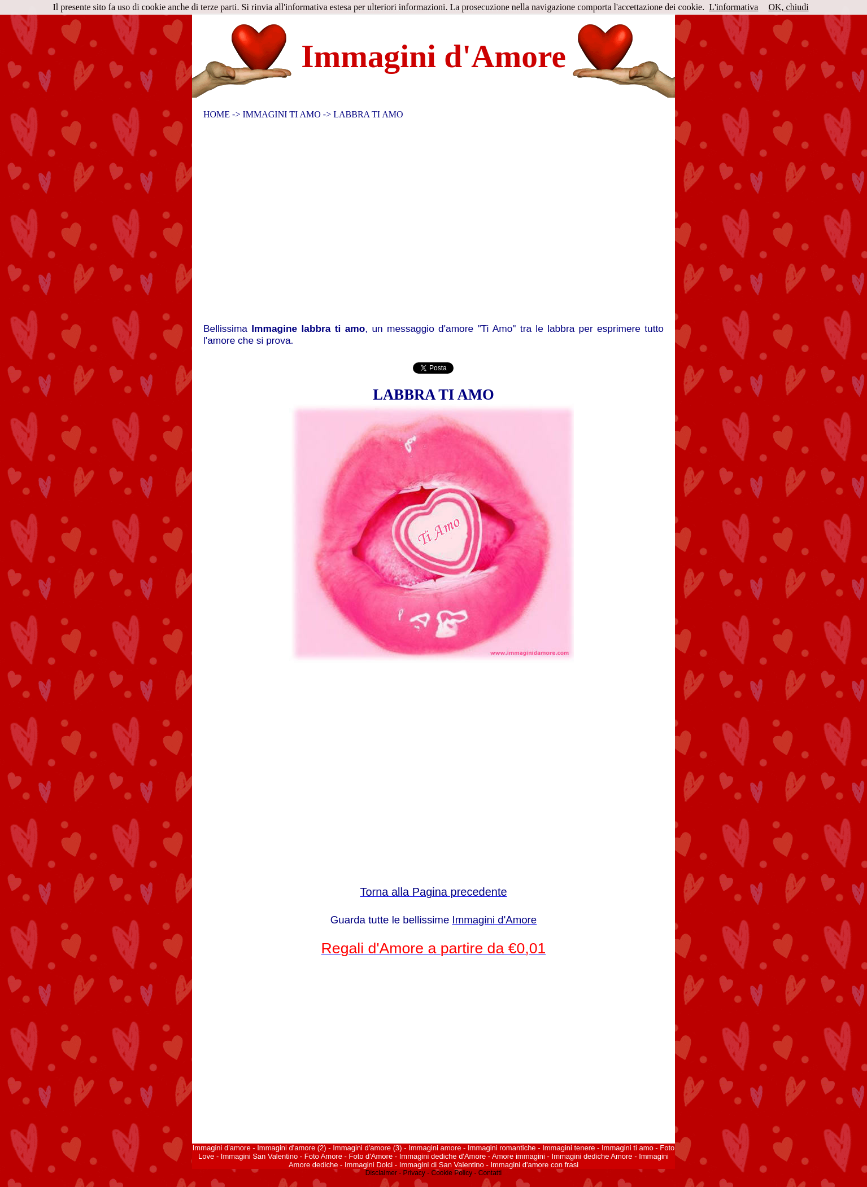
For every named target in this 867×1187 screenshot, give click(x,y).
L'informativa (733, 7)
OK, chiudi (788, 7)
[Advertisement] (426, 224)
